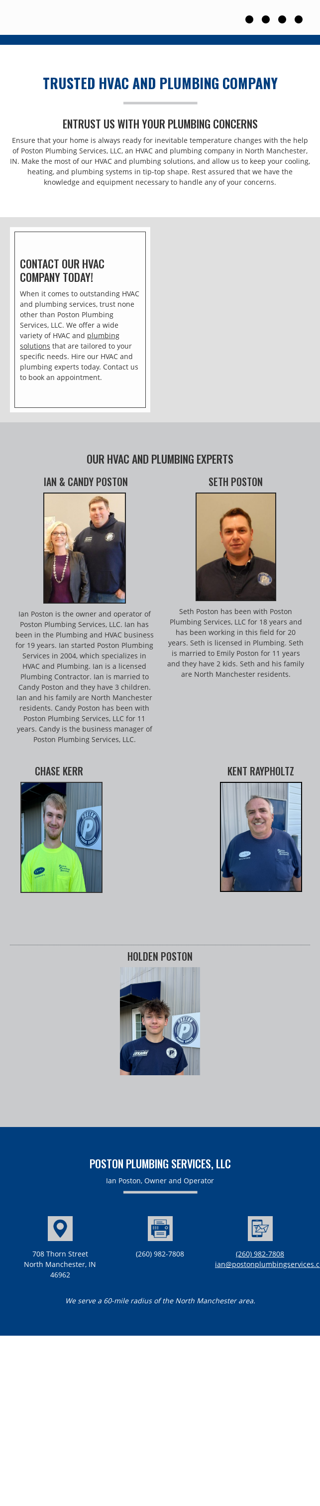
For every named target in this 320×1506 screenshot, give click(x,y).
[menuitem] (252, 17)
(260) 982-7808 (260, 1253)
